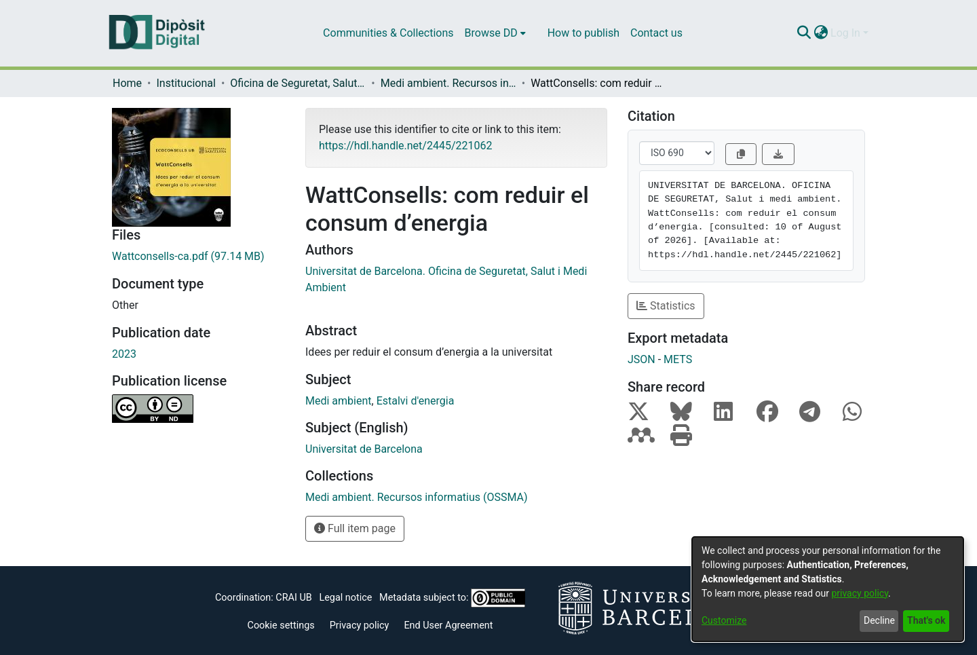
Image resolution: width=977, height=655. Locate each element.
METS (678, 359)
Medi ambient (338, 400)
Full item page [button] (355, 528)
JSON (641, 359)
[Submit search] (803, 33)
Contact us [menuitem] (656, 32)
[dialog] (827, 589)
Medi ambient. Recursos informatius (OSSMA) (448, 83)
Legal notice (345, 597)
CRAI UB (293, 597)
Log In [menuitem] (845, 32)
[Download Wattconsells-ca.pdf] (198, 256)
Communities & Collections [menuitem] (388, 32)
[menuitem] (495, 33)
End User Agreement (448, 625)
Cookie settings (281, 625)
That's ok (926, 620)
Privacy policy (359, 625)
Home (127, 83)
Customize (724, 620)
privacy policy (859, 593)
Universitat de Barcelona (364, 449)
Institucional (185, 83)
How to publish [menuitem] (583, 32)
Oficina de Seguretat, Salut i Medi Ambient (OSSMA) (298, 83)
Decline (879, 620)
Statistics (665, 305)
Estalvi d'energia (416, 400)
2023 (124, 354)
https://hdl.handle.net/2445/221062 (405, 145)
